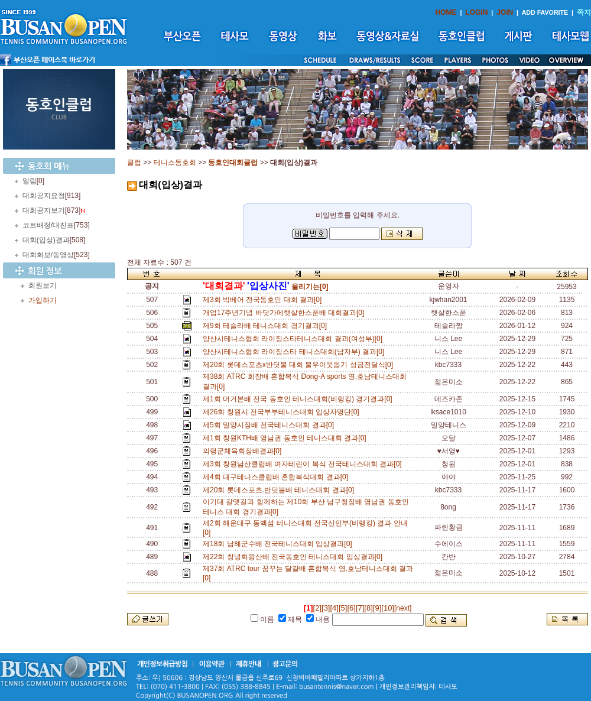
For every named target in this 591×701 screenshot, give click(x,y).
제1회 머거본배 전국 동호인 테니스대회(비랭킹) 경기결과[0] (299, 399)
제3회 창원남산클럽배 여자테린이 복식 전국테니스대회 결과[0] (304, 464)
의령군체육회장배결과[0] (244, 451)
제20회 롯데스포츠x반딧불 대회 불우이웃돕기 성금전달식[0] (300, 365)
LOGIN (476, 12)
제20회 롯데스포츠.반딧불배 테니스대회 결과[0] (280, 490)
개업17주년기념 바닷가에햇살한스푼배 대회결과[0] (285, 313)
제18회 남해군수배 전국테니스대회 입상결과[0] (279, 544)
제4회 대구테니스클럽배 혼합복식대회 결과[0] (277, 477)
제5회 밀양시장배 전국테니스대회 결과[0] (270, 425)
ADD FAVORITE (545, 12)
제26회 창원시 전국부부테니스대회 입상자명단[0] (283, 412)
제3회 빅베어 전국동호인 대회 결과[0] (264, 300)
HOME (446, 12)
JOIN (504, 12)
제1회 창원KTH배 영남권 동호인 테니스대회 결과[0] (286, 438)
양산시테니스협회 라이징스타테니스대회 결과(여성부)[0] (295, 339)
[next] (402, 608)
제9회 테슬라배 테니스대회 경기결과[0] (267, 326)
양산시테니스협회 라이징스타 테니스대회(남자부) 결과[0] (295, 352)
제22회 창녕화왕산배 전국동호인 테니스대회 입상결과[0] (295, 557)
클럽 (134, 162)
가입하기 (42, 300)
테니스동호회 (175, 162)
